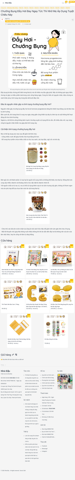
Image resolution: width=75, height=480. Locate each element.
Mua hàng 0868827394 (48, 430)
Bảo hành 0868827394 (49, 434)
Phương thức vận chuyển (49, 375)
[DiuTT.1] (8, 18)
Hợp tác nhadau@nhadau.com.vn (48, 437)
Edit (29, 476)
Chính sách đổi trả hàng (48, 373)
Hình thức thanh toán (48, 383)
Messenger (45, 449)
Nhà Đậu (8, 3)
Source (25, 476)
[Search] (63, 3)
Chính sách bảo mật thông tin (48, 378)
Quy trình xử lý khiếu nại (48, 381)
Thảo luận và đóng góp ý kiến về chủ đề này (18, 21)
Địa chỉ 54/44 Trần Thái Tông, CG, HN (49, 432)
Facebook (45, 446)
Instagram (45, 451)
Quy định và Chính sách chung (49, 370)
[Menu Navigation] (3, 3)
